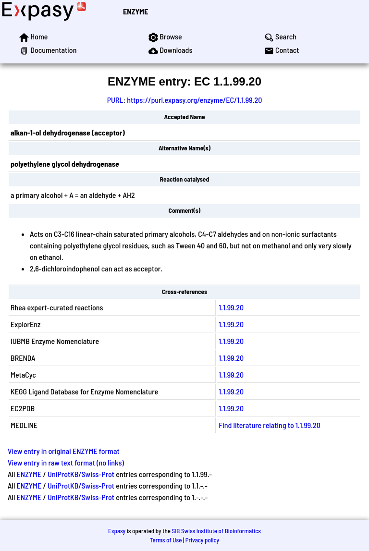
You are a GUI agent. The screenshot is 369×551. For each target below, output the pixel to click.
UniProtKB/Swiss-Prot (81, 473)
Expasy (116, 531)
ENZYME (135, 11)
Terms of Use (166, 540)
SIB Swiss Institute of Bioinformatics (216, 531)
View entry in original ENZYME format (64, 450)
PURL (115, 99)
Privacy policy (202, 540)
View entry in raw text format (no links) (66, 462)
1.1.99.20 (231, 307)
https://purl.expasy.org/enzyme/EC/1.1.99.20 (194, 99)
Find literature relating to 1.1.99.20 (269, 424)
